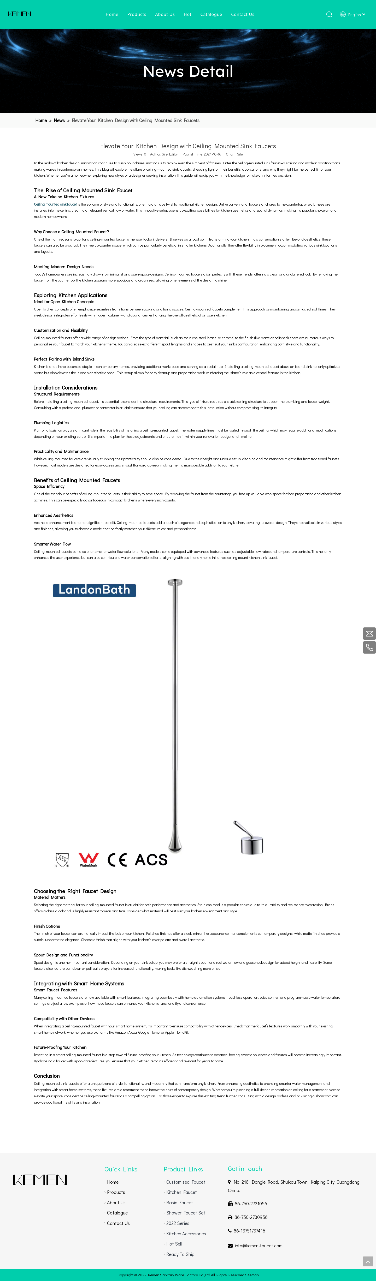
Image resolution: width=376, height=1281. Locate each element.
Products (136, 14)
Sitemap (252, 1274)
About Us (165, 14)
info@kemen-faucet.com (259, 1245)
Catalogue (211, 14)
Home (112, 14)
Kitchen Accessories (186, 1233)
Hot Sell (174, 1244)
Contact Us (242, 14)
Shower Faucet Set (185, 1213)
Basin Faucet (179, 1202)
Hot (188, 14)
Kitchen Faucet (181, 1192)
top (368, 1261)
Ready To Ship (180, 1254)
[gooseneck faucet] (40, 1180)
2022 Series (177, 1223)
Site (240, 154)
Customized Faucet (185, 1182)
